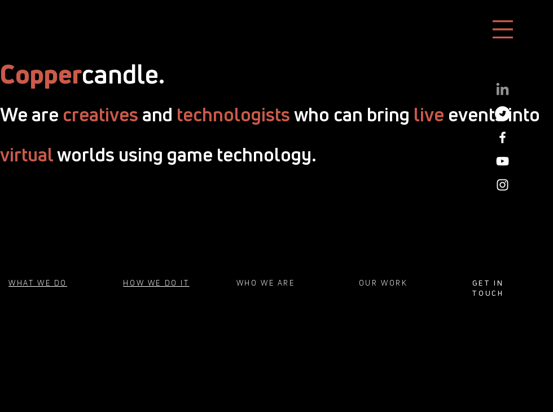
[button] (503, 29)
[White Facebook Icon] (502, 137)
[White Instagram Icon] (502, 184)
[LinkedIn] (502, 90)
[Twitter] (502, 113)
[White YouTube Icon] (502, 161)
